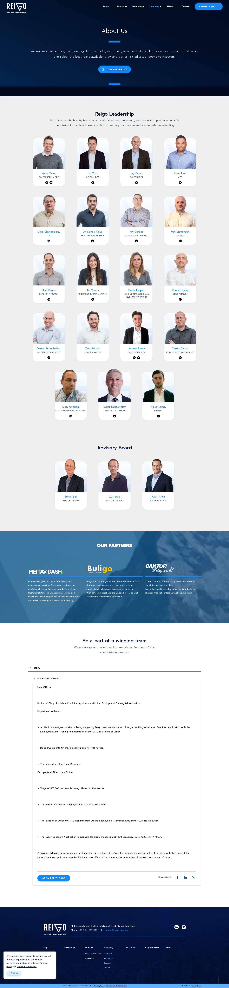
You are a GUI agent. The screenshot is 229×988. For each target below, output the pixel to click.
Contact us (130, 947)
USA (37, 667)
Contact (186, 6)
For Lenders (89, 958)
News (170, 6)
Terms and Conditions (117, 985)
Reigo (106, 6)
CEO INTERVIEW (117, 69)
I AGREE (13, 973)
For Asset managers (92, 953)
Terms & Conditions (27, 966)
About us (108, 953)
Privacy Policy (99, 985)
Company (154, 6)
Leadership (109, 958)
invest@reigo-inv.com (117, 930)
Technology (138, 6)
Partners (107, 963)
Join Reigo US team (48, 678)
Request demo (208, 6)
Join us (107, 967)
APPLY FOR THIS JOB (53, 878)
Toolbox (197, 985)
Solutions (122, 6)
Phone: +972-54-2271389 (84, 930)
